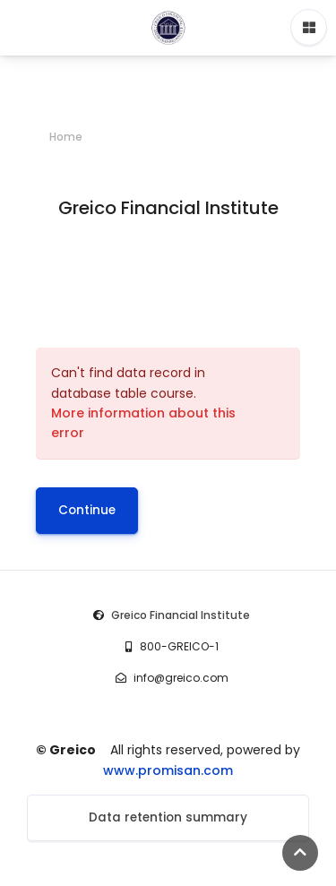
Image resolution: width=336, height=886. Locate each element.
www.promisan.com (168, 770)
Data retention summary (168, 817)
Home (65, 136)
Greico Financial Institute (180, 615)
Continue (87, 510)
